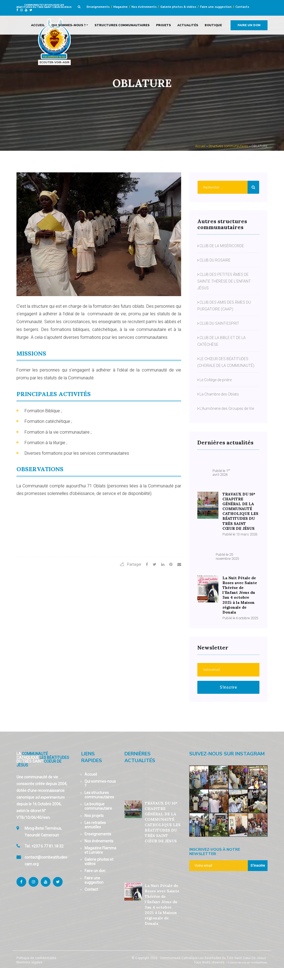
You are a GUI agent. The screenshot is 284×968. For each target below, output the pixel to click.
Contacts (242, 7)
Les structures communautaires (99, 792)
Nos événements (144, 7)
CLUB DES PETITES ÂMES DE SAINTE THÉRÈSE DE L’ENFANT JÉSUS (224, 281)
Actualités (187, 25)
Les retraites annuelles (95, 822)
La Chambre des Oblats (219, 394)
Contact (91, 887)
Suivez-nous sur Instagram (227, 751)
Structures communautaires (122, 25)
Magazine (120, 7)
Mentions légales (29, 960)
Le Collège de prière (216, 379)
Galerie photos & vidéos (178, 7)
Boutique (213, 25)
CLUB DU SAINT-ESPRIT (219, 323)
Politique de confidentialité (36, 955)
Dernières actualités (139, 754)
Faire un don (249, 25)
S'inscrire (228, 684)
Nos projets (94, 813)
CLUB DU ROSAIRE (215, 260)
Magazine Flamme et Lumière (100, 847)
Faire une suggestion (216, 7)
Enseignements (98, 7)
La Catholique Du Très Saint (42, 756)
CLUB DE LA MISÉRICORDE (222, 245)
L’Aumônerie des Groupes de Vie (227, 408)
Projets (163, 25)
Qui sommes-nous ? (68, 25)
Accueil (38, 25)
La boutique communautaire (98, 803)
